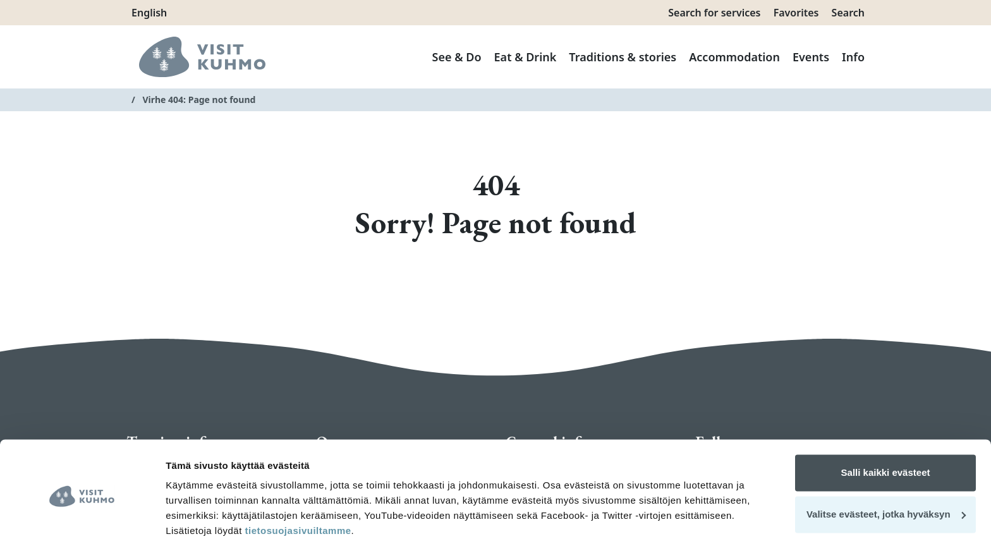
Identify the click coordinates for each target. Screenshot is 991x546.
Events (811, 56)
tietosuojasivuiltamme (296, 486)
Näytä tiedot (193, 521)
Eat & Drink (525, 56)
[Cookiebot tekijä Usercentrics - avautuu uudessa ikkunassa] (82, 521)
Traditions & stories (622, 56)
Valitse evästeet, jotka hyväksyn (886, 469)
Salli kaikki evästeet (885, 428)
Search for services (714, 13)
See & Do (457, 56)
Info (853, 56)
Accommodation (734, 56)
